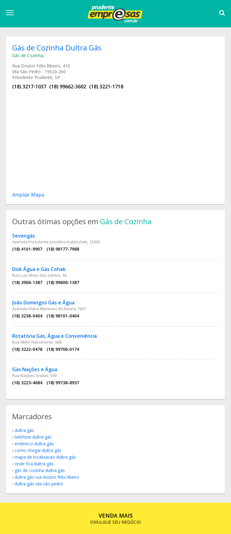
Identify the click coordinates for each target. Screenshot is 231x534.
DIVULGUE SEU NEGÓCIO (115, 518)
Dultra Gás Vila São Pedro (39, 484)
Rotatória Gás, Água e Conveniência (54, 336)
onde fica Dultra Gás (34, 464)
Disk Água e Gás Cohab (39, 269)
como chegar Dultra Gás (38, 450)
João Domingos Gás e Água (43, 302)
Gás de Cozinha (27, 55)
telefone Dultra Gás (33, 437)
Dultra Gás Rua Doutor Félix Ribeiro (47, 477)
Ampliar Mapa (28, 194)
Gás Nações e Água (34, 369)
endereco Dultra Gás (34, 444)
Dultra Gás (24, 430)
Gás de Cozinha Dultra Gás (40, 470)
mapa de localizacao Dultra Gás (45, 457)
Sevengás (23, 235)
